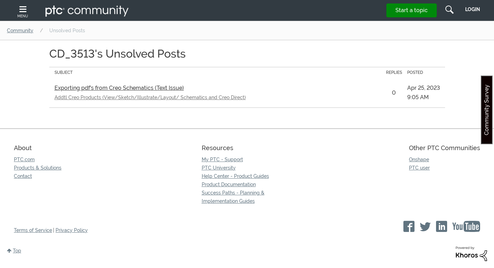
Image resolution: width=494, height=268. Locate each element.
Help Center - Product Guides (235, 176)
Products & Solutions (37, 168)
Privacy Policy (72, 230)
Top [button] (17, 250)
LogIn (472, 9)
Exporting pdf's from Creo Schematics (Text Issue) (119, 88)
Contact (23, 176)
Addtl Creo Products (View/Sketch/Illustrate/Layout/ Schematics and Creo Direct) (150, 97)
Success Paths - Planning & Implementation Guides (233, 197)
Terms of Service (33, 230)
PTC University (219, 168)
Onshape (419, 159)
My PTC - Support (222, 159)
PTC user (419, 168)
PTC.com (24, 159)
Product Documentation (229, 184)
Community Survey (486, 110)
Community (20, 30)
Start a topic (411, 10)
